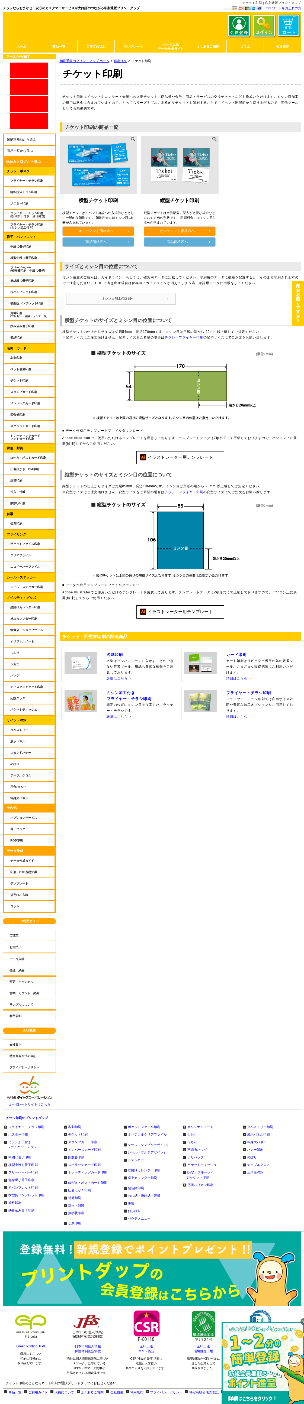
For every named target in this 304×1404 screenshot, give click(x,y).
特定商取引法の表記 (204, 1392)
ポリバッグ (195, 1157)
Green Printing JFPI (30, 1346)
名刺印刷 (74, 1127)
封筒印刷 (74, 1198)
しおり (192, 1134)
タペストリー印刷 (260, 1127)
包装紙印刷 (136, 1188)
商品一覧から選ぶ (20, 151)
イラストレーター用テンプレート (180, 460)
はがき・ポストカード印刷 (87, 1183)
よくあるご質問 (92, 1392)
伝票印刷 (74, 1223)
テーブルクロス (258, 1165)
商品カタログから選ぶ (23, 162)
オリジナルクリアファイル (147, 1134)
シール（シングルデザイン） (149, 1145)
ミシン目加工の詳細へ (132, 300)
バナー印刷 (255, 1150)
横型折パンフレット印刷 (26, 1195)
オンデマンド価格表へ (104, 231)
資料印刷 (14, 1203)
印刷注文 (120, 61)
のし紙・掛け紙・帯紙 (144, 1196)
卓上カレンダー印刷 (142, 1178)
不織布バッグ (197, 1150)
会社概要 (29, 1030)
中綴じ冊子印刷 (19, 1157)
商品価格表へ (107, 242)
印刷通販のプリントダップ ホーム (84, 61)
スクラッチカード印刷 (84, 1165)
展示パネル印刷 (258, 1134)
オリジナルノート (200, 1127)
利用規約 (136, 1392)
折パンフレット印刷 (23, 1188)
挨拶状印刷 (76, 1213)
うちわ (192, 1142)
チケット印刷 (78, 1134)
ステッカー (136, 1160)
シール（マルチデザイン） (147, 1152)
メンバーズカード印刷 (84, 1150)
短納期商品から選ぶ (21, 139)
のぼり (252, 1157)
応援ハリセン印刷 (200, 1185)
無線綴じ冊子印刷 (21, 1180)
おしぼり (134, 1211)
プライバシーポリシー (166, 1392)
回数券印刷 (76, 1157)
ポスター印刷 (18, 1134)
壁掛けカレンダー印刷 (144, 1170)
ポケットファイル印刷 (144, 1127)
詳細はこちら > (119, 681)
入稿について (64, 1392)
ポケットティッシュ (202, 1165)
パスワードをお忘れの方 (283, 8)
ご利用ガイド (29, 921)
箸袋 (131, 1203)
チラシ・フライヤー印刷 (184, 340)
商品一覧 (14, 1392)
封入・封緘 (76, 1205)
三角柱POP (255, 1172)
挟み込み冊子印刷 (21, 1210)
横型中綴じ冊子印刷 (23, 1165)
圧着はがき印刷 (79, 1190)
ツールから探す (18, 56)
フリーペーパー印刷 (23, 1172)
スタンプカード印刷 (82, 1142)
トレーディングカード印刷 (87, 1172)
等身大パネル (257, 1142)
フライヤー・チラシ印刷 (26, 1127)
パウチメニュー (139, 1218)
